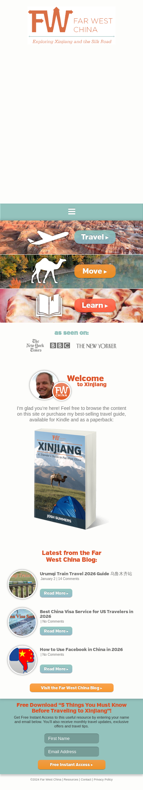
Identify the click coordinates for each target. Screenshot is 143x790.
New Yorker (96, 345)
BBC (60, 345)
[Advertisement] (71, 128)
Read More (56, 593)
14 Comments (68, 579)
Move (94, 271)
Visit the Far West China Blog (71, 688)
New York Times (35, 345)
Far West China (71, 25)
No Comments (53, 621)
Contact (86, 779)
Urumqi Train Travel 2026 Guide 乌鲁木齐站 (86, 573)
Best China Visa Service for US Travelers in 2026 (86, 614)
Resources (71, 779)
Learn (95, 305)
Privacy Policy (103, 779)
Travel (95, 237)
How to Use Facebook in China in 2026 (81, 649)
